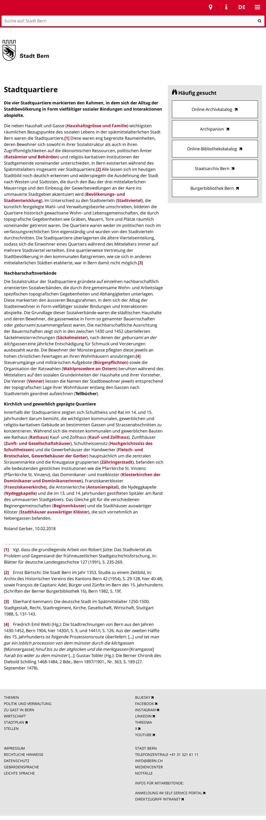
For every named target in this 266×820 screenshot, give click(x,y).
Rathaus (39, 437)
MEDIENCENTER (149, 766)
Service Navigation (226, 7)
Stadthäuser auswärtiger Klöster (54, 512)
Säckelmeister (72, 337)
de (241, 7)
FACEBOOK (144, 703)
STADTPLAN (14, 722)
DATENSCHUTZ (16, 760)
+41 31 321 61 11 (183, 754)
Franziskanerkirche (25, 487)
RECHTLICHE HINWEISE (23, 754)
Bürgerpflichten (110, 362)
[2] (98, 169)
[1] (66, 138)
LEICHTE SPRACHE (19, 773)
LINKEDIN (143, 716)
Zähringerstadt (116, 462)
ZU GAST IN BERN (19, 709)
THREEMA (143, 722)
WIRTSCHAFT (15, 716)
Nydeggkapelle (20, 493)
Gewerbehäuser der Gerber (59, 456)
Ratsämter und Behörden (31, 157)
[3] (140, 263)
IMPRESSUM (14, 748)
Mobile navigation (257, 7)
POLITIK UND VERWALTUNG (27, 703)
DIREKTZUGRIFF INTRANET (158, 799)
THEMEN (11, 697)
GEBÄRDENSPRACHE (21, 766)
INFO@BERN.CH (149, 760)
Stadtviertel (129, 200)
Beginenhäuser (69, 506)
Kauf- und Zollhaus (108, 437)
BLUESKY (142, 697)
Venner (35, 381)
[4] (138, 356)
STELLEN (11, 728)
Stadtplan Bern (211, 7)
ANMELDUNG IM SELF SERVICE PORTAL (168, 792)
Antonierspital (102, 487)
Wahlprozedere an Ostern (89, 368)
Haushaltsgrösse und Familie (97, 125)
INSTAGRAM (145, 709)
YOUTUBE (143, 734)
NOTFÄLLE (144, 773)
